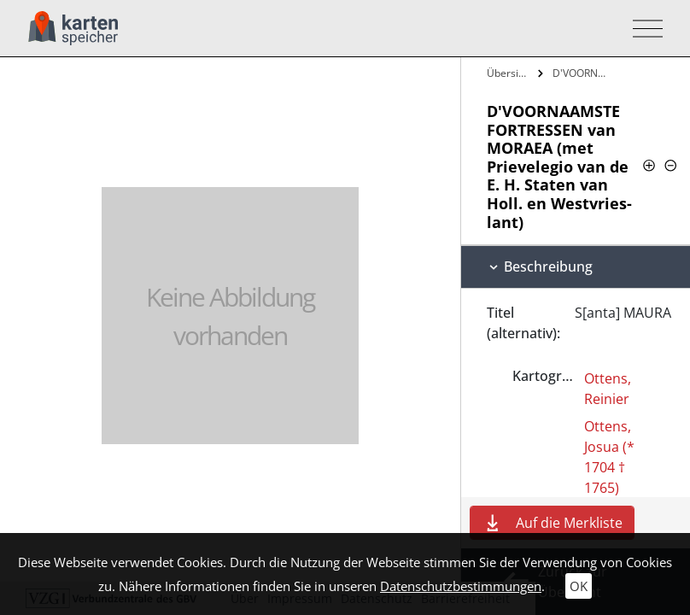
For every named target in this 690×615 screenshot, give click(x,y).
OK (579, 585)
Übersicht (510, 73)
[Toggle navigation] (643, 28)
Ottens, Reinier (607, 388)
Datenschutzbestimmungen (460, 585)
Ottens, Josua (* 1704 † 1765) (609, 457)
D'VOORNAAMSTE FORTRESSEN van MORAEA (581, 73)
